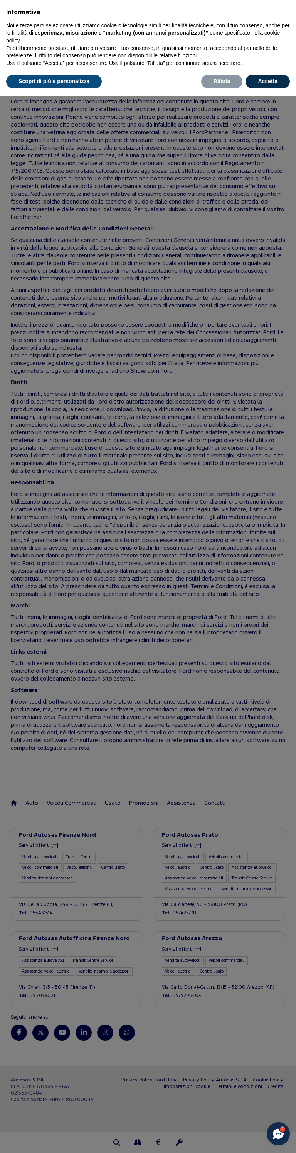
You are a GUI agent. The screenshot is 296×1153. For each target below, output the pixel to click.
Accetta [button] (268, 81)
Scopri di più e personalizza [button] (53, 81)
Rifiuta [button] (222, 81)
